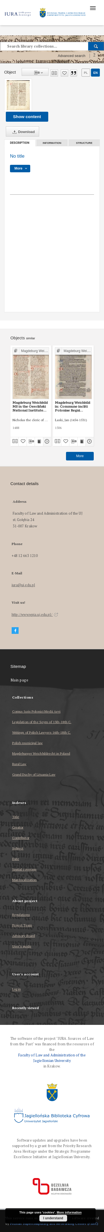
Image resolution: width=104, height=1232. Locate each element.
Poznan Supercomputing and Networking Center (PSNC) (54, 1223)
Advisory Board (23, 936)
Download (22, 132)
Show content (27, 116)
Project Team (22, 925)
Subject (18, 848)
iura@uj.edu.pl (23, 585)
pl (86, 72)
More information (69, 1212)
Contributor (20, 838)
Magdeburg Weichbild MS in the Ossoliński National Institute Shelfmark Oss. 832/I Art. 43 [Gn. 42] (30, 406)
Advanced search (71, 56)
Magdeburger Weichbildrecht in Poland (41, 753)
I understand (53, 1218)
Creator (18, 827)
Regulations (21, 915)
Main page (20, 680)
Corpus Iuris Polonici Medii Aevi (36, 711)
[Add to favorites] (64, 73)
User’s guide (21, 946)
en (95, 72)
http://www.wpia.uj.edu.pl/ (35, 614)
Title (15, 817)
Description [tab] (19, 143)
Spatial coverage (24, 869)
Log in (16, 989)
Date (15, 859)
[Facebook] (15, 630)
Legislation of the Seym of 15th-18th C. (42, 722)
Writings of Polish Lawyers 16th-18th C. (41, 732)
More (79, 456)
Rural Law (19, 764)
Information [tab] (52, 142)
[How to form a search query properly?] (94, 55)
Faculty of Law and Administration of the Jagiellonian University (52, 1058)
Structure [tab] (84, 142)
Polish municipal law (27, 743)
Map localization (24, 880)
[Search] (96, 46)
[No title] (18, 95)
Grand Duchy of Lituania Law (33, 774)
